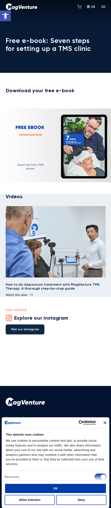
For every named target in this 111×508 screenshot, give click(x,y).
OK (55, 488)
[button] (5, 15)
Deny (81, 500)
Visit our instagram (25, 329)
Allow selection (29, 500)
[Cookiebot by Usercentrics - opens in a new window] (77, 422)
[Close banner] (104, 422)
